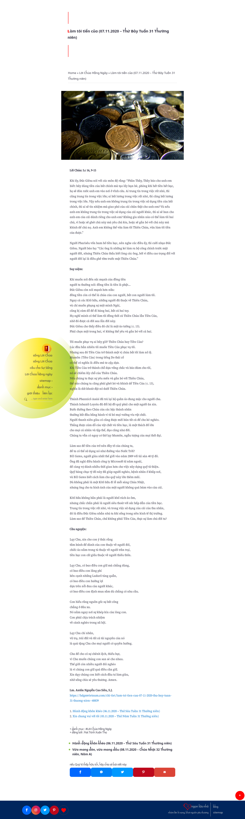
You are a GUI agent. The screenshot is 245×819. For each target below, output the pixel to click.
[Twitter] (122, 772)
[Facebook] (80, 772)
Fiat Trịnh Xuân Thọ (95, 732)
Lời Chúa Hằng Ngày (99, 729)
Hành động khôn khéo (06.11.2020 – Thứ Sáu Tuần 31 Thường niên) (116, 711)
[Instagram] (35, 810)
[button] (239, 795)
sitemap (45, 380)
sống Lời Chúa (42, 355)
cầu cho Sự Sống (41, 367)
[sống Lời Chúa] (37, 348)
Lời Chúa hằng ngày (38, 374)
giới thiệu (33, 393)
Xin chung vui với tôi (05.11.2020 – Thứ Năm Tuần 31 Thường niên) (116, 716)
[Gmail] (164, 772)
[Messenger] (101, 772)
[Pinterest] (143, 772)
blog (215, 806)
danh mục (45, 387)
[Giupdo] (63, 810)
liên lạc (47, 393)
